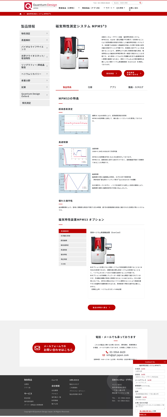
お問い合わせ (137, 9)
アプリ (113, 87)
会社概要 (57, 391)
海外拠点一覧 (59, 398)
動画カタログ (135, 87)
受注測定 (27, 399)
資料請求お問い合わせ (132, 73)
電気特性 (64, 256)
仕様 (90, 87)
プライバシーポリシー (82, 392)
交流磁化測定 (66, 236)
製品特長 (67, 87)
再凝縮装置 (65, 231)
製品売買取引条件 (80, 395)
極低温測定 (65, 246)
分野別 (27, 385)
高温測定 (64, 251)
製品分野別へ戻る (100, 308)
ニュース (58, 381)
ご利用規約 (77, 389)
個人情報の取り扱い (146, 411)
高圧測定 (64, 260)
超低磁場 (64, 241)
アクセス (57, 395)
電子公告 (57, 405)
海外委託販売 (29, 402)
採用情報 (57, 401)
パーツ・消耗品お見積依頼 (35, 406)
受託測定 (26, 102)
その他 (63, 265)
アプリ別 (27, 389)
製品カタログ (78, 385)
